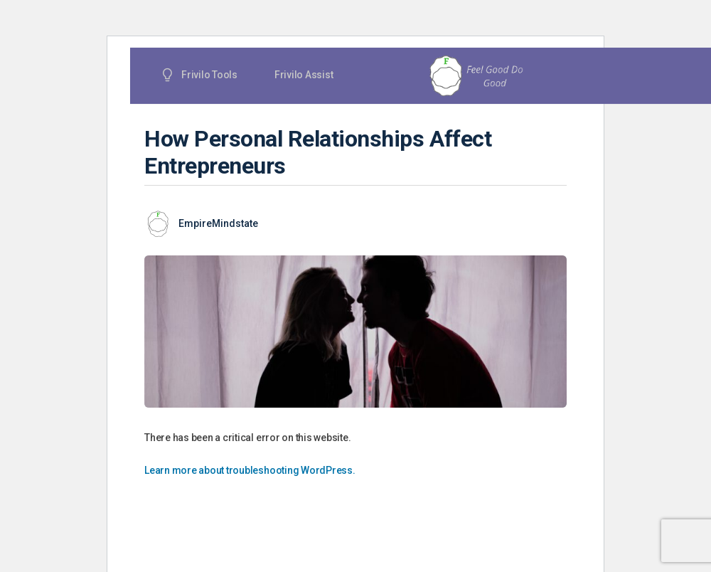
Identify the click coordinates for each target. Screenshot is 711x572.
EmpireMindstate (218, 223)
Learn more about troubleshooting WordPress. (250, 470)
